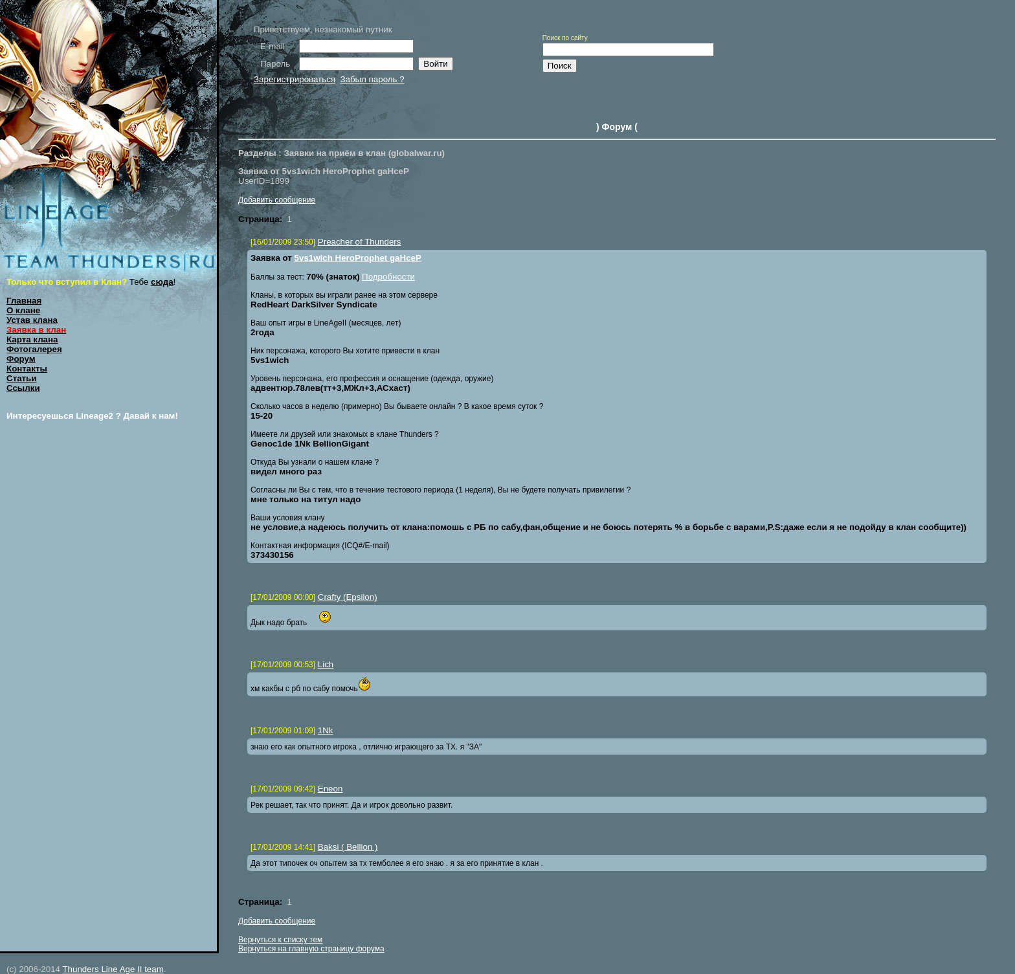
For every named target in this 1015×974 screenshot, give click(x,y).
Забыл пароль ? (372, 79)
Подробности (388, 277)
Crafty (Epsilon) (347, 597)
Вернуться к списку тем (280, 939)
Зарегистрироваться (294, 79)
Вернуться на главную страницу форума (311, 948)
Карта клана (32, 339)
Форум (21, 359)
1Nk (325, 730)
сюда (162, 282)
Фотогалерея (34, 349)
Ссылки (23, 388)
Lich (325, 664)
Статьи (21, 378)
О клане (23, 310)
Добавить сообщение (276, 200)
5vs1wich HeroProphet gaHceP (358, 258)
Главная (23, 300)
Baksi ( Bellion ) (348, 847)
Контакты (26, 368)
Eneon (330, 788)
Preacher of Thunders (359, 242)
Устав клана (32, 320)
